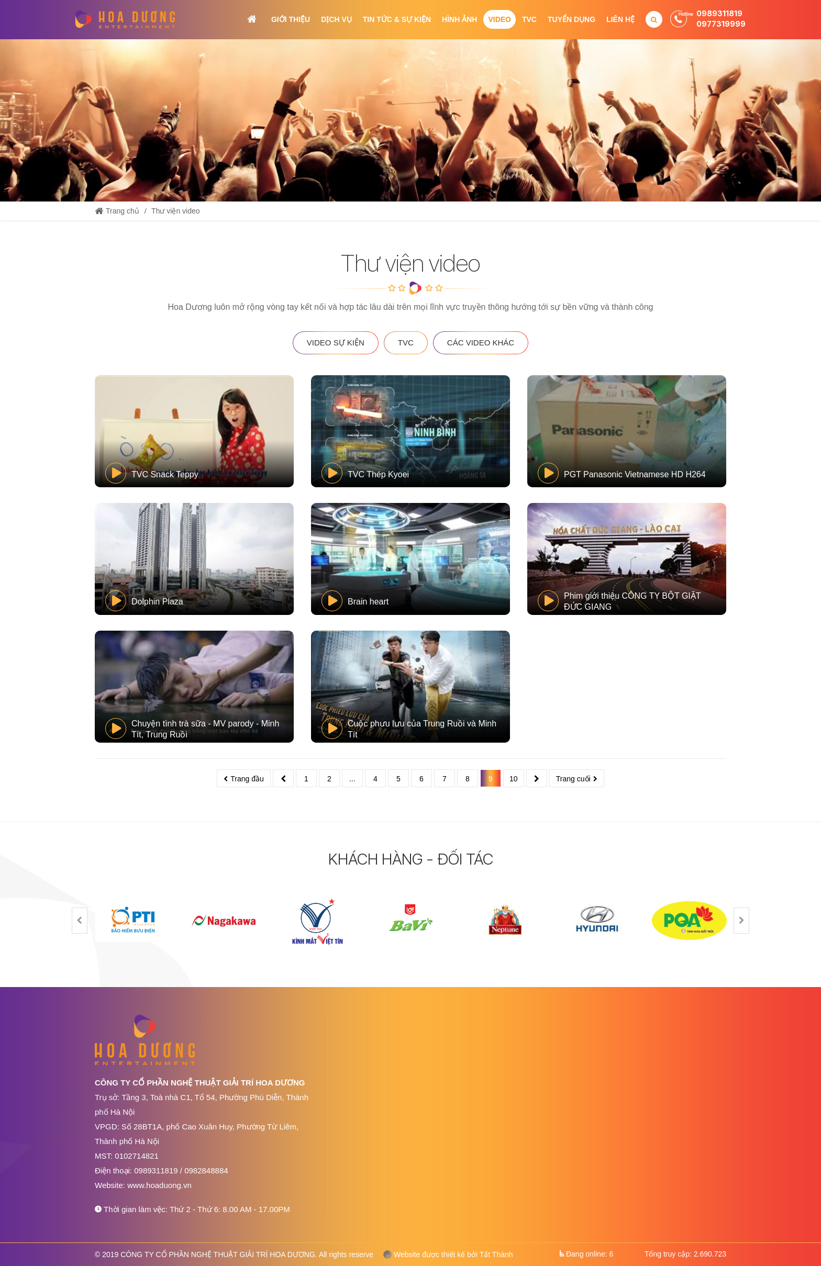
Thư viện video (175, 211)
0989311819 (719, 13)
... (352, 779)
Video (499, 19)
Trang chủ (252, 19)
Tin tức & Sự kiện (397, 19)
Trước (283, 778)
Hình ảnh (459, 19)
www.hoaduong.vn (159, 1185)
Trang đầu (247, 779)
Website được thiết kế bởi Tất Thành (448, 1254)
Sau (536, 778)
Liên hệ (620, 19)
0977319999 (721, 24)
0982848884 (206, 1170)
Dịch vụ (336, 19)
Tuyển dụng (571, 19)
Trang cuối (573, 779)
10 (513, 779)
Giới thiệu (290, 19)
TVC (529, 19)
